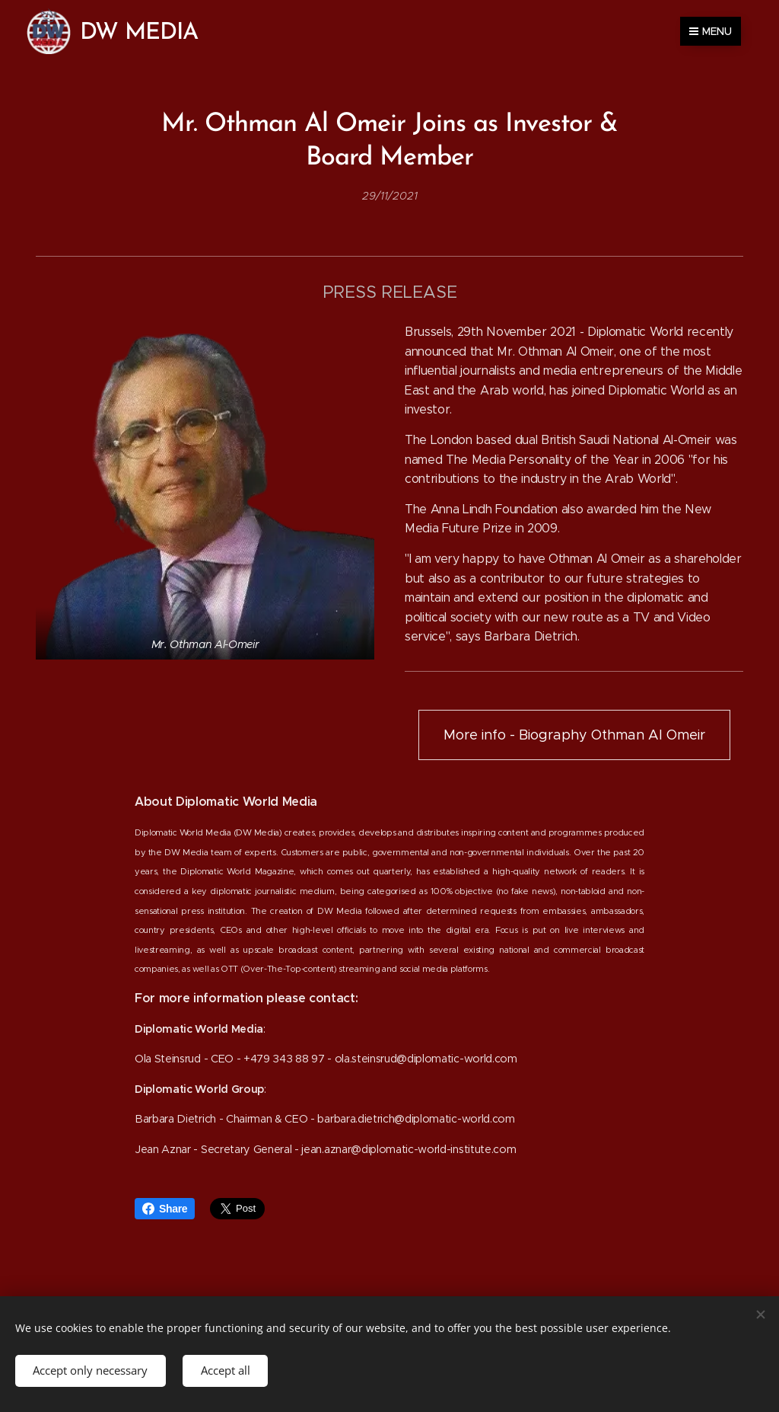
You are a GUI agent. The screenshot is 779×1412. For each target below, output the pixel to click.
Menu (710, 31)
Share (164, 1209)
